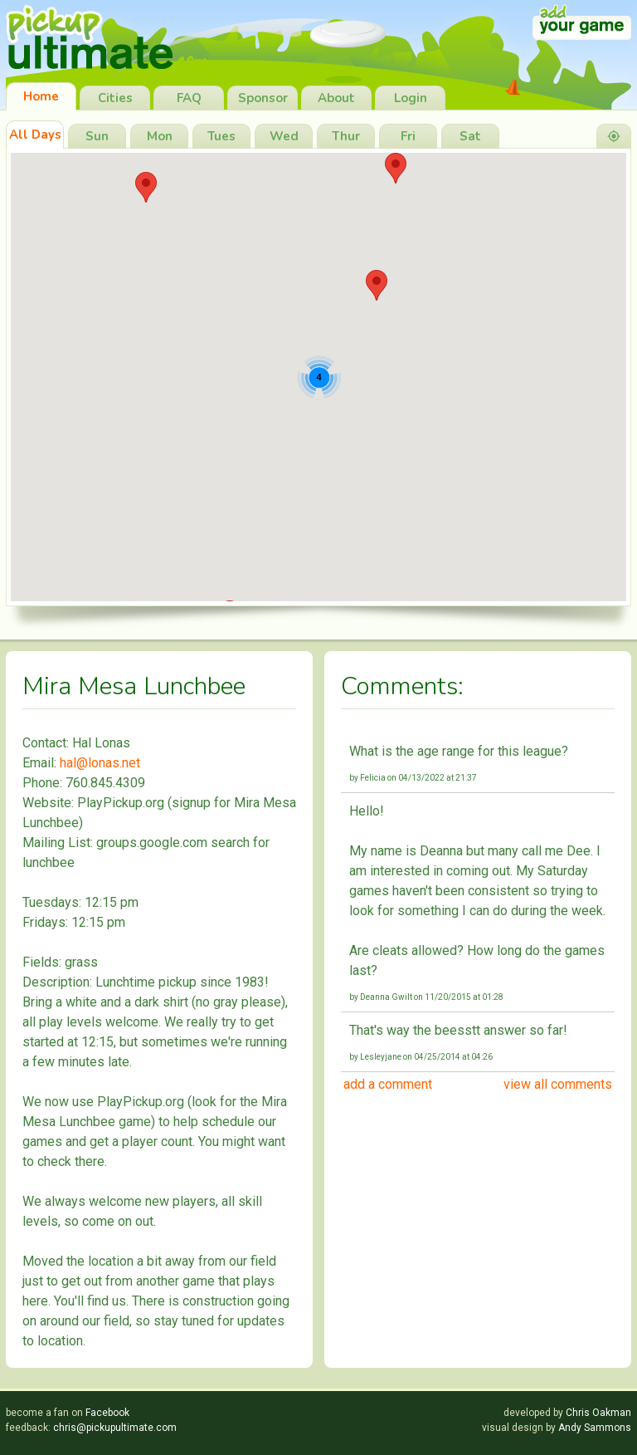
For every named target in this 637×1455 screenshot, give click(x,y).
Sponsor (263, 98)
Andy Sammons (594, 1427)
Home (41, 96)
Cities (115, 98)
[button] (395, 168)
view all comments (557, 1084)
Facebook (107, 1412)
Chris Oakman (598, 1412)
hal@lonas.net (100, 763)
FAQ (189, 98)
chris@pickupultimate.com (115, 1427)
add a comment (387, 1084)
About (336, 98)
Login (410, 98)
